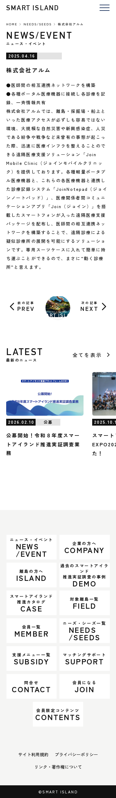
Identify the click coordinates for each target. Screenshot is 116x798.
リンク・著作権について (58, 767)
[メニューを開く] (104, 8)
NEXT (89, 306)
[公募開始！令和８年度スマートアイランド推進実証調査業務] (45, 394)
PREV (26, 306)
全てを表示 (87, 354)
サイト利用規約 (33, 754)
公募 (48, 422)
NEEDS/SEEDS (38, 24)
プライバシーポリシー (76, 754)
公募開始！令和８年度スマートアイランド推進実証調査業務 (43, 444)
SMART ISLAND (32, 8)
